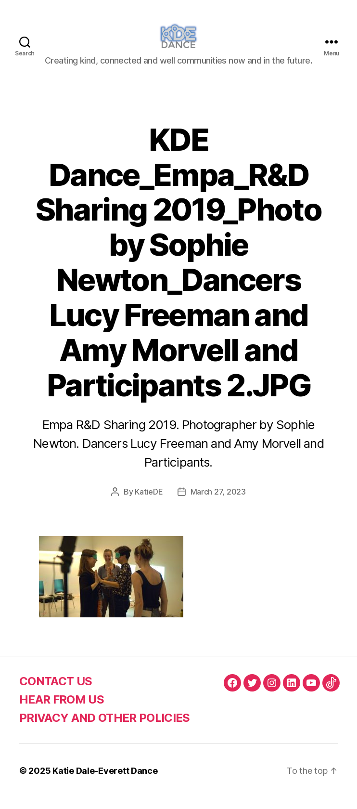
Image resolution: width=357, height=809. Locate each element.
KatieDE (149, 503)
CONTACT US (55, 692)
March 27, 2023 (218, 503)
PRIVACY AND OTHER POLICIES (104, 729)
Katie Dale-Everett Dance (105, 782)
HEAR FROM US (61, 711)
